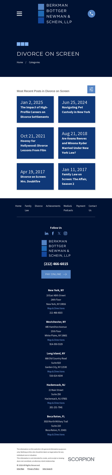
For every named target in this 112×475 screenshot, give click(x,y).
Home (18, 205)
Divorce (39, 205)
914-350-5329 (56, 344)
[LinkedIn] (46, 233)
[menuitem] (20, 469)
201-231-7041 (56, 407)
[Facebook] (53, 233)
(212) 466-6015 (56, 263)
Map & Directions (56, 308)
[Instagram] (65, 233)
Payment (80, 205)
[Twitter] (59, 233)
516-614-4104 (56, 375)
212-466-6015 (56, 312)
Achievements (53, 205)
